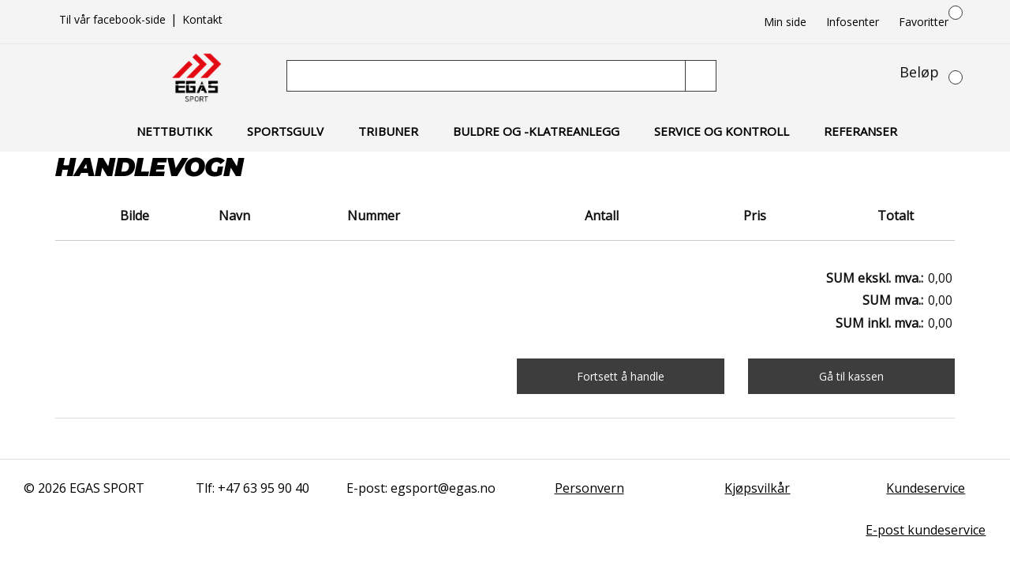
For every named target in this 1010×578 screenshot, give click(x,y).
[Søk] (487, 76)
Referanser (860, 131)
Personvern (589, 488)
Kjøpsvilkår (757, 488)
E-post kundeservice (926, 530)
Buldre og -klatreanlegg (536, 131)
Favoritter (923, 21)
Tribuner (388, 131)
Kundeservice (925, 488)
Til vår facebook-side (114, 19)
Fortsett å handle (620, 376)
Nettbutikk (174, 131)
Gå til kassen (851, 376)
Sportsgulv (285, 131)
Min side (785, 21)
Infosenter (852, 21)
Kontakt (202, 19)
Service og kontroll (721, 131)
